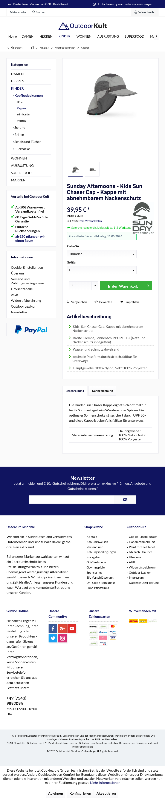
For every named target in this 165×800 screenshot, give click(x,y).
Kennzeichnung (102, 390)
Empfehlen (129, 302)
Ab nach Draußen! (141, 552)
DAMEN (17, 74)
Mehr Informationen (105, 782)
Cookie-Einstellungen (27, 267)
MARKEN (18, 180)
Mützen (21, 120)
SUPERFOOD (21, 173)
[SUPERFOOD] (134, 36)
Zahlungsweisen (97, 542)
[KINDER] (64, 36)
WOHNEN (19, 158)
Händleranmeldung (142, 542)
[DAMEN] (28, 36)
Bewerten (103, 302)
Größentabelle (22, 289)
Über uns (17, 273)
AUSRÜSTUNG (22, 165)
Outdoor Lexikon (23, 306)
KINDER (17, 88)
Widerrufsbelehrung (26, 300)
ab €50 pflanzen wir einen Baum (30, 238)
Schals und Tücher (27, 141)
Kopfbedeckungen (28, 95)
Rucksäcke (22, 149)
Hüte (20, 102)
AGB (14, 295)
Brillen (19, 134)
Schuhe (19, 127)
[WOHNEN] (83, 36)
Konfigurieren (80, 793)
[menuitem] (145, 12)
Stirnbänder (24, 114)
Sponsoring (94, 572)
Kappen (21, 108)
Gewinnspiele (96, 567)
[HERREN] (46, 36)
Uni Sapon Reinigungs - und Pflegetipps (101, 585)
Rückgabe (93, 557)
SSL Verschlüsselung (100, 577)
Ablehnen (55, 793)
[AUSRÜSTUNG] (108, 36)
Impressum (136, 577)
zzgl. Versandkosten (90, 220)
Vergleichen (77, 302)
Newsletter (19, 312)
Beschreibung (75, 390)
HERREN (17, 81)
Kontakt (92, 536)
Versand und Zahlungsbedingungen (27, 281)
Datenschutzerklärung (144, 582)
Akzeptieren (106, 793)
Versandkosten (71, 735)
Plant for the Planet (142, 547)
